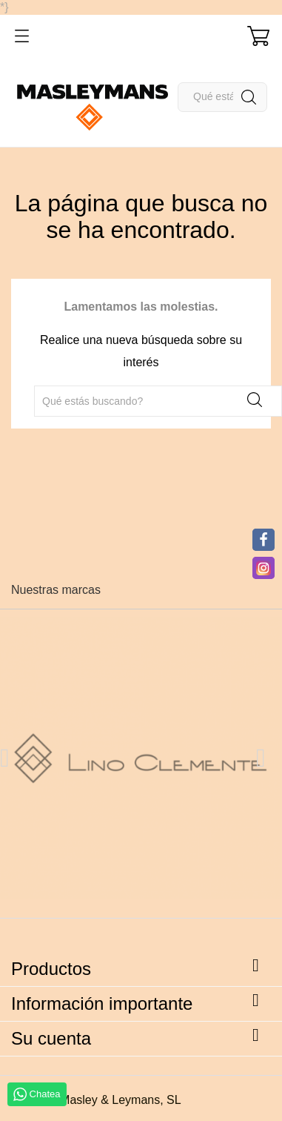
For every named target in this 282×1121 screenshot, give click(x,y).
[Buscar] (222, 97)
